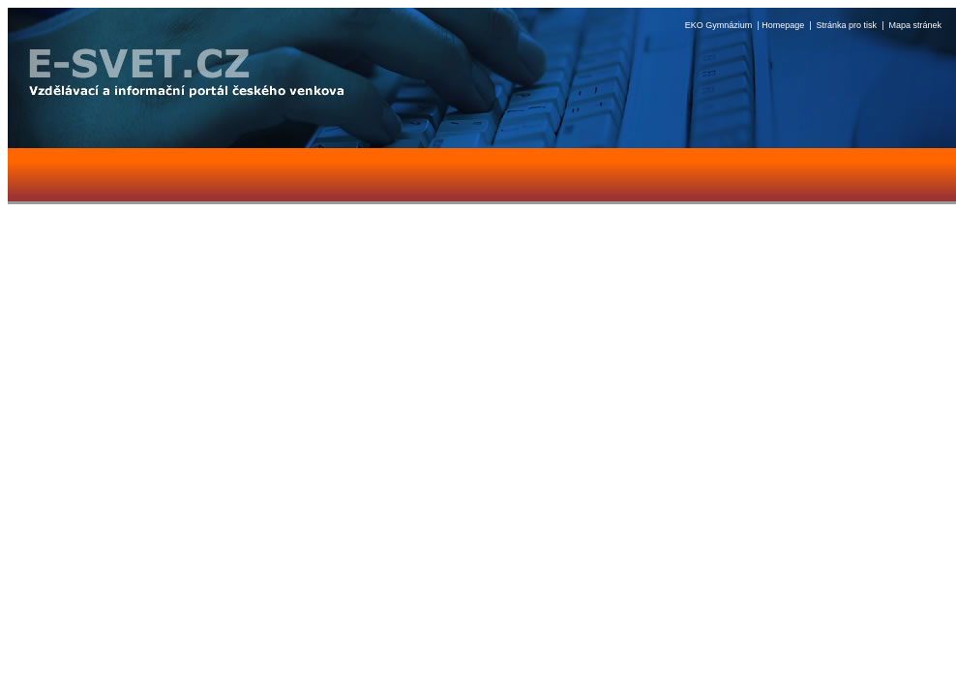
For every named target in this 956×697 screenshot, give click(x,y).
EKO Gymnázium (719, 25)
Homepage (783, 25)
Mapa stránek (914, 25)
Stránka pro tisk (847, 25)
